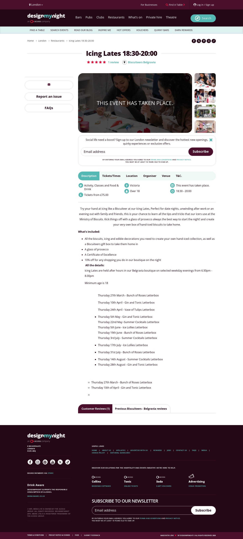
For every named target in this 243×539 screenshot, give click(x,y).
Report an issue (49, 96)
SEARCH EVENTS (59, 30)
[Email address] (135, 152)
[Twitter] (60, 462)
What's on (135, 17)
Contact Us (181, 450)
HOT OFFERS (124, 30)
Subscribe (201, 151)
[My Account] (203, 5)
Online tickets (131, 486)
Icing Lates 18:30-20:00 (81, 40)
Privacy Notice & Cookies (59, 535)
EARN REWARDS (184, 30)
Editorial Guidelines (120, 453)
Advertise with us (139, 450)
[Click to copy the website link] (214, 41)
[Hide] (211, 139)
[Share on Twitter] (199, 41)
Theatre (171, 17)
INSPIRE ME (104, 30)
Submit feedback (92, 535)
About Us (106, 450)
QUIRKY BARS (161, 30)
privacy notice (184, 159)
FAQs (49, 108)
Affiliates (120, 450)
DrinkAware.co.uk (36, 496)
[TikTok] (67, 462)
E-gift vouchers (164, 486)
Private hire (154, 17)
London (42, 40)
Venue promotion (197, 486)
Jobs (169, 450)
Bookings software (101, 486)
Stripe (50, 473)
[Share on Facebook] (194, 41)
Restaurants (116, 17)
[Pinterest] (45, 462)
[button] (103, 62)
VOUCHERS (142, 30)
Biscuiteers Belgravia (142, 62)
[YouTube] (52, 462)
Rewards (157, 450)
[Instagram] (37, 462)
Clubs (100, 17)
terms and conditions (161, 159)
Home (30, 40)
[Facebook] (30, 462)
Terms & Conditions (35, 535)
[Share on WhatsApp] (209, 41)
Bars (78, 17)
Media (204, 450)
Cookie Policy (98, 453)
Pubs (89, 17)
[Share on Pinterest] (204, 41)
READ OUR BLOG (83, 30)
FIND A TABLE (37, 30)
